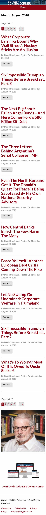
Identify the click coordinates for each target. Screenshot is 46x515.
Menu (23, 7)
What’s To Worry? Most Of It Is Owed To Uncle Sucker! (21, 366)
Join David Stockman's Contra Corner (23, 486)
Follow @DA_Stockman (21, 511)
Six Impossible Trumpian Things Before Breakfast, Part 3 (23, 79)
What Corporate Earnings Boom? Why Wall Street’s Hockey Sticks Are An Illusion (19, 43)
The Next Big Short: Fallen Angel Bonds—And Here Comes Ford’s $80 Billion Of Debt (23, 115)
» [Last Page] (22, 29)
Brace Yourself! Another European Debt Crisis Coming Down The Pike (22, 265)
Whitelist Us (20, 508)
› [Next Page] (19, 29)
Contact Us (6, 508)
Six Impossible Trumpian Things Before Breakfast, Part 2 (23, 332)
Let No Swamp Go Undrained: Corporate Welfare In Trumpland (20, 298)
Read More (6, 64)
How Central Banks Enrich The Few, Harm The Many (20, 231)
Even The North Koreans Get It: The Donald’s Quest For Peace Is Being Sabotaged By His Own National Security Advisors (22, 191)
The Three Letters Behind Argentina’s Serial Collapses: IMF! (20, 151)
